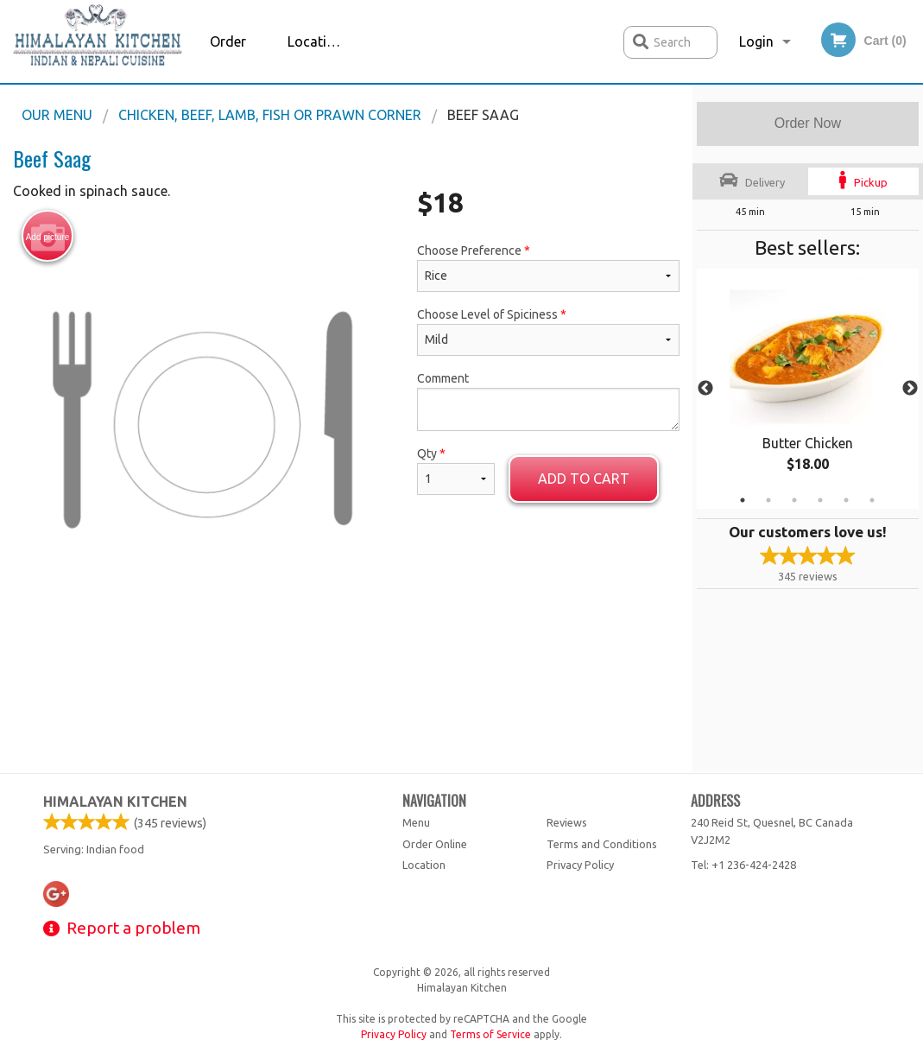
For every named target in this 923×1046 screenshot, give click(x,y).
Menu (416, 822)
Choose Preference (548, 268)
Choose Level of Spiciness (548, 331)
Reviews (567, 822)
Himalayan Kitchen (115, 801)
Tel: (743, 865)
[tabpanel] (807, 388)
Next (910, 388)
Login (756, 41)
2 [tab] (768, 500)
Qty (456, 471)
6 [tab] (872, 500)
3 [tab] (794, 500)
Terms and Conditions (602, 844)
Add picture (48, 237)
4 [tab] (820, 500)
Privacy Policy (580, 865)
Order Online (230, 58)
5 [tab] (846, 500)
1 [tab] (742, 500)
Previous (705, 388)
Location (315, 41)
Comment (548, 401)
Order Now (807, 123)
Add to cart (583, 478)
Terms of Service (490, 1034)
